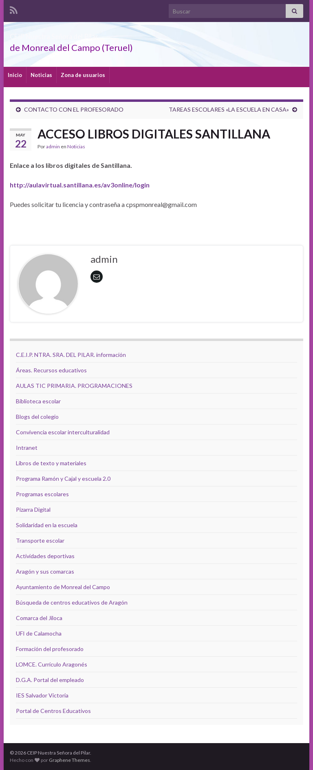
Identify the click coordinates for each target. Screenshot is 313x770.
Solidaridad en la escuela (46, 524)
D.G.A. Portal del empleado (50, 679)
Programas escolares (42, 494)
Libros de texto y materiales (51, 463)
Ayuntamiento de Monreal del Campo (63, 586)
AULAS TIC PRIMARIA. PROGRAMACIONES (74, 385)
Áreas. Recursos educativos (51, 370)
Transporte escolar (40, 540)
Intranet (26, 447)
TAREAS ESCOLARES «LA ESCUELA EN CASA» (229, 109)
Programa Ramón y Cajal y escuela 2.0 (63, 478)
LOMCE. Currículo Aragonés (51, 664)
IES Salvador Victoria (42, 695)
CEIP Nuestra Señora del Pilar (87, 34)
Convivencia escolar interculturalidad (63, 432)
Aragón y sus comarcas (45, 571)
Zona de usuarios (83, 75)
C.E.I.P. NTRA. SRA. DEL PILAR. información (71, 354)
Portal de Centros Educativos (53, 710)
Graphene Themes (69, 760)
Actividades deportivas (45, 555)
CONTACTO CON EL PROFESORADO (73, 109)
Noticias (41, 75)
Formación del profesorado (50, 648)
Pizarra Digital (33, 509)
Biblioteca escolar (38, 401)
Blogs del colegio (37, 416)
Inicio (15, 75)
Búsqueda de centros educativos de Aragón (72, 602)
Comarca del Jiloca (39, 617)
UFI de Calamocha (39, 633)
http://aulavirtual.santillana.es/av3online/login (80, 185)
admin (53, 146)
